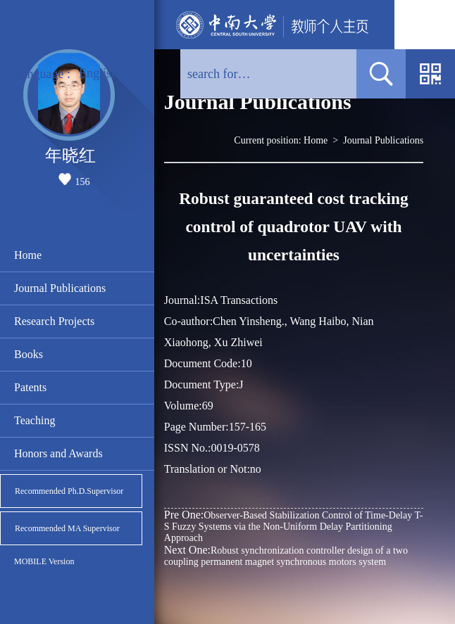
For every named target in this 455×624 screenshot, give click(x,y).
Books (28, 354)
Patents (30, 387)
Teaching (34, 420)
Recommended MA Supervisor (67, 528)
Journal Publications (60, 288)
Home (28, 255)
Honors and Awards (58, 453)
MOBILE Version (44, 561)
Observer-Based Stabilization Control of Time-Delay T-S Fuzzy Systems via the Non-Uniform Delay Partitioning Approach (293, 526)
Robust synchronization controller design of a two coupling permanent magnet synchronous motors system (286, 555)
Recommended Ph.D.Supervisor (69, 491)
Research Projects (54, 321)
